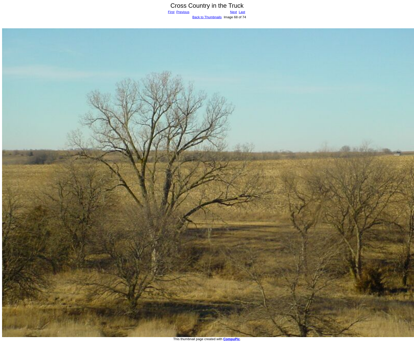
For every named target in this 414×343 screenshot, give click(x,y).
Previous (182, 12)
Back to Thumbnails (207, 17)
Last (242, 12)
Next (233, 12)
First (171, 12)
